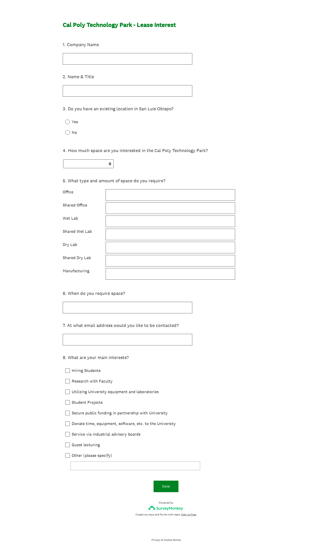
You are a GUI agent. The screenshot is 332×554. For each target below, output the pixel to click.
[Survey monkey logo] (166, 508)
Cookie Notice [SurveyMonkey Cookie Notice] (172, 540)
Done (166, 486)
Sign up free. (189, 514)
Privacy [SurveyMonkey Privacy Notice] (155, 540)
